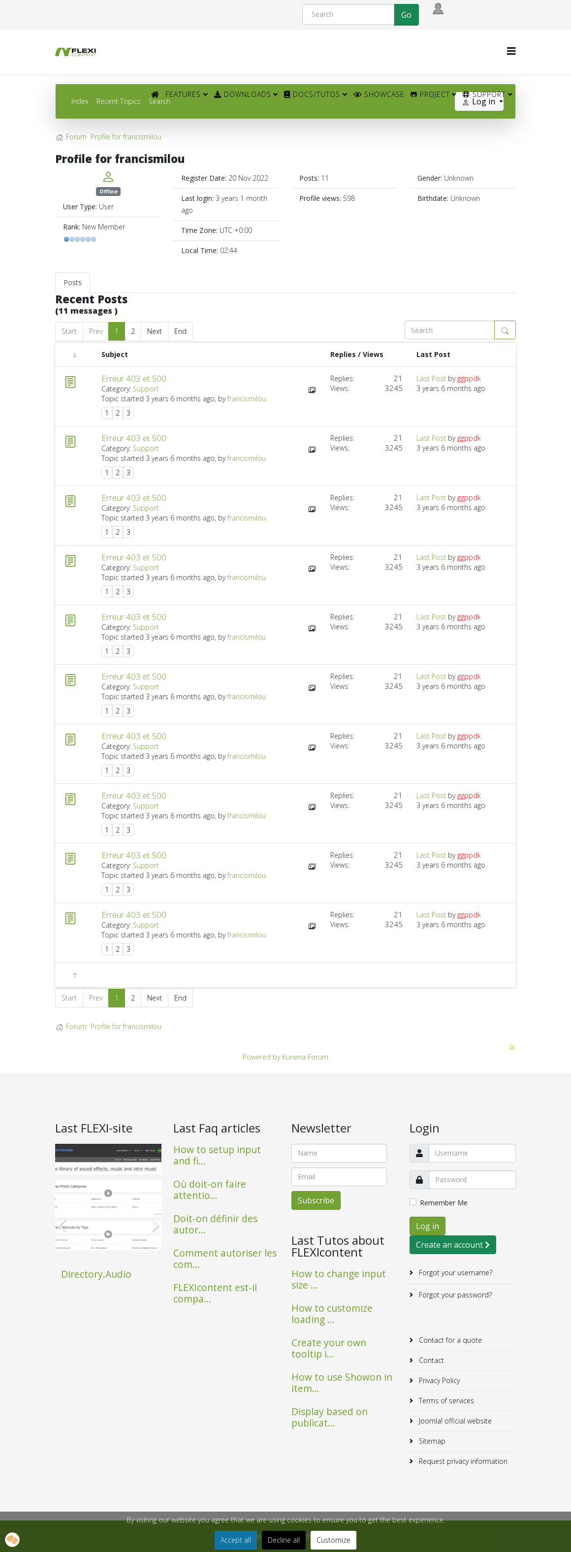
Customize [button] (333, 1540)
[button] (12, 1539)
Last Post (431, 378)
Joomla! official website (454, 1420)
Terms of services (445, 1400)
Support (484, 94)
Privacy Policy (438, 1380)
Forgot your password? (454, 1294)
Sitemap (431, 1441)
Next (154, 331)
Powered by (261, 1057)
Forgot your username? (454, 1272)
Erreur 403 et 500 (133, 379)
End (180, 331)
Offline (108, 191)
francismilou (246, 398)
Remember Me (444, 1202)
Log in (427, 1226)
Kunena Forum (305, 1057)
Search (159, 101)
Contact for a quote (449, 1340)
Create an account (453, 1244)
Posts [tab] (72, 282)
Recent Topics (118, 101)
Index (80, 101)
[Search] (348, 14)
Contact (430, 1360)
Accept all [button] (236, 1540)
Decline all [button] (284, 1540)
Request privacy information (462, 1461)
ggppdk (469, 378)
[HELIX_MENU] (511, 51)
